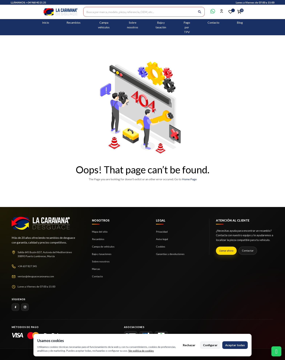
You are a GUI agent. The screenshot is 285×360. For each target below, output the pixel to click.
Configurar (210, 345)
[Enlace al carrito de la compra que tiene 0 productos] (239, 12)
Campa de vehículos (103, 246)
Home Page (189, 179)
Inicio (45, 22)
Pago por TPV (187, 27)
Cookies (160, 246)
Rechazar (189, 345)
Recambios (74, 22)
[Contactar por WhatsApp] (212, 12)
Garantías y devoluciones (170, 254)
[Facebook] (15, 307)
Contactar (248, 250)
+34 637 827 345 (27, 266)
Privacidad (162, 231)
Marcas (96, 268)
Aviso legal (162, 239)
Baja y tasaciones (101, 254)
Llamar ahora (226, 250)
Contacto (213, 22)
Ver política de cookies (141, 350)
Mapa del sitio (100, 231)
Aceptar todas (235, 345)
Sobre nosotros (101, 261)
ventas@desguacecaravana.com (36, 276)
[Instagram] (25, 307)
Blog (240, 22)
